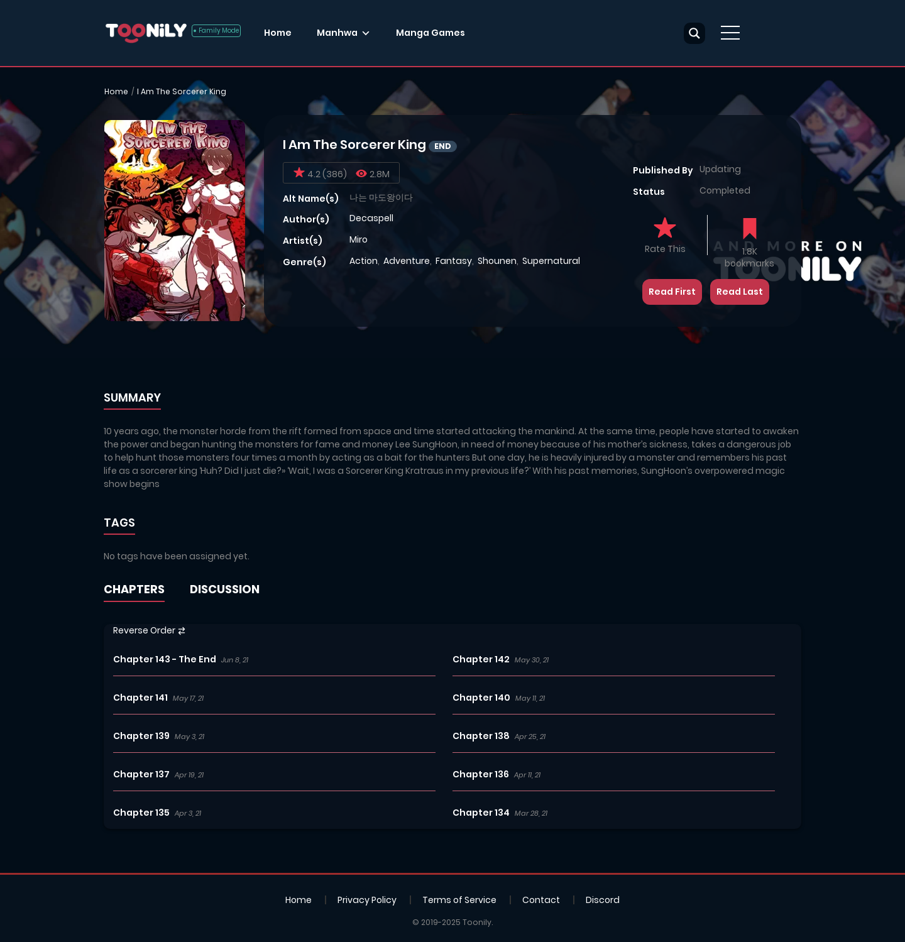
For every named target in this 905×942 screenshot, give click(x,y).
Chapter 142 (481, 659)
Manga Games (430, 32)
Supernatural (551, 261)
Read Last (739, 291)
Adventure (406, 261)
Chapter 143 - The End (164, 659)
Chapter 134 (481, 812)
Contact (541, 900)
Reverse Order (149, 630)
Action (363, 261)
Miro (358, 239)
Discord (603, 900)
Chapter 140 (481, 697)
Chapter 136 (480, 774)
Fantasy (454, 261)
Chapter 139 (141, 736)
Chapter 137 (141, 774)
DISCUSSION (225, 589)
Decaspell (371, 218)
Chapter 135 (141, 812)
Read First (672, 291)
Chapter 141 (140, 697)
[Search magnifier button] (694, 33)
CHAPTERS (134, 589)
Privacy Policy (367, 900)
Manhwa (337, 32)
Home (278, 32)
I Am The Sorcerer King (181, 91)
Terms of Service (459, 900)
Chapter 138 (481, 736)
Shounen (497, 261)
